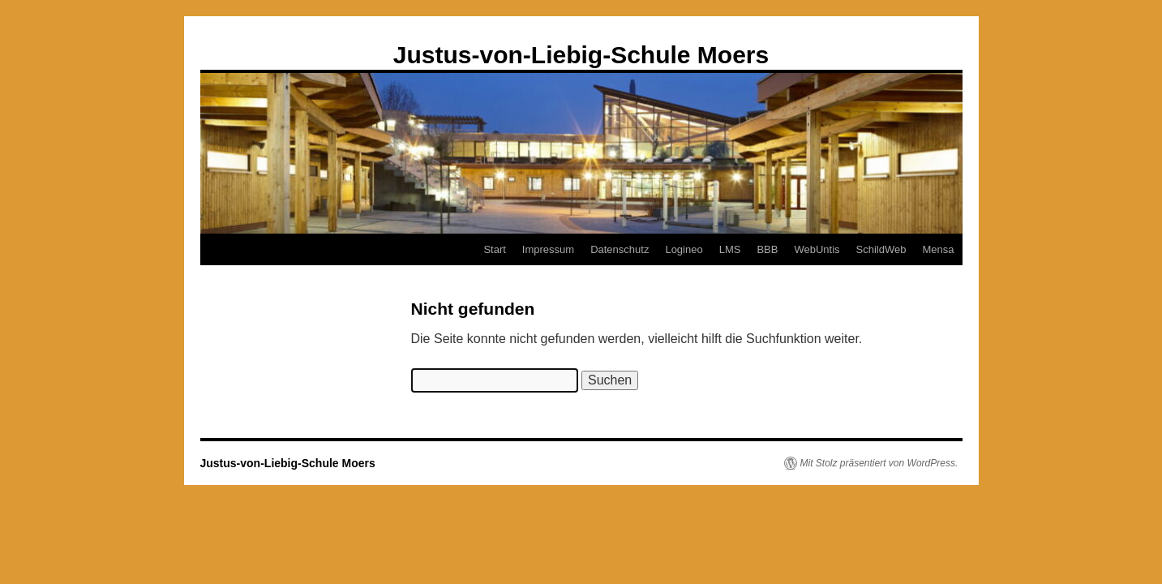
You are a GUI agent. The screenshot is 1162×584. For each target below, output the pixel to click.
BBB (767, 249)
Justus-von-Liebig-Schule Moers (581, 54)
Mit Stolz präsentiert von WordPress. (879, 463)
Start (494, 249)
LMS (730, 249)
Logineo (683, 249)
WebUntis (816, 249)
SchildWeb (881, 249)
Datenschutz (619, 249)
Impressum (548, 249)
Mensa (938, 249)
